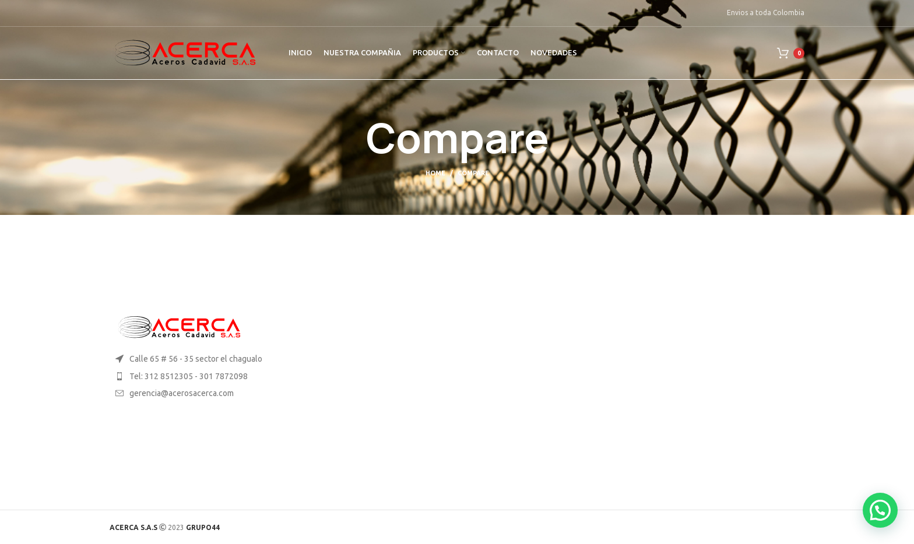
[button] (880, 510)
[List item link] (190, 376)
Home (435, 172)
